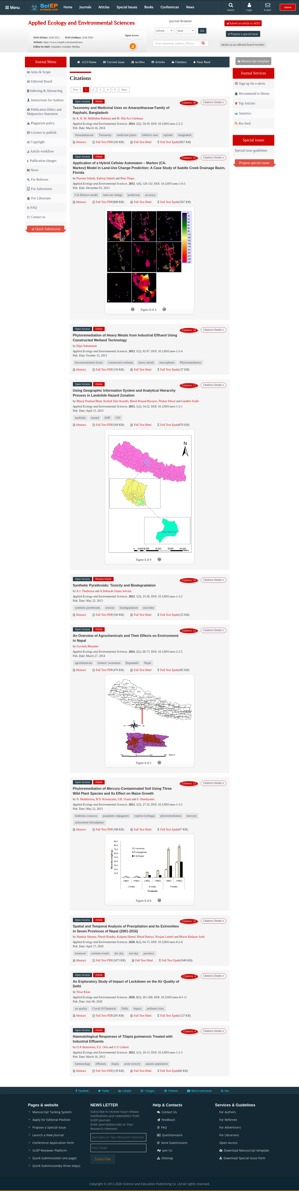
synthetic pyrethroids (87, 607)
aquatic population (157, 1063)
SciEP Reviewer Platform (49, 1150)
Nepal (147, 663)
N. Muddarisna (85, 799)
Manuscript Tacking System (52, 1112)
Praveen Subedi (86, 178)
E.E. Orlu (102, 1047)
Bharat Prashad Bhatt (89, 401)
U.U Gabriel (121, 1047)
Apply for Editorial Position (51, 1120)
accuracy (150, 195)
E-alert (267, 7)
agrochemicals (83, 663)
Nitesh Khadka (107, 936)
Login (249, 7)
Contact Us (167, 1112)
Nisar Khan (83, 992)
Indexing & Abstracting (44, 91)
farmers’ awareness (108, 663)
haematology (82, 1063)
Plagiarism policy (41, 123)
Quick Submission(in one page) (54, 1158)
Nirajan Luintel (164, 936)
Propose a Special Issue (49, 1127)
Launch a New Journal (48, 1135)
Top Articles (245, 103)
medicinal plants (126, 135)
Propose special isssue (254, 163)
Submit (287, 7)
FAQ (32, 207)
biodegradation (129, 607)
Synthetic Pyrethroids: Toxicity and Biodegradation (114, 585)
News (190, 7)
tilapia (115, 1063)
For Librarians (39, 198)
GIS (118, 417)
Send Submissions (172, 1143)
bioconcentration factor (89, 362)
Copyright (36, 142)
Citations (179, 62)
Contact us (36, 217)
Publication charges (41, 160)
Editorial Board (39, 81)
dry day (118, 953)
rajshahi (168, 135)
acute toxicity (132, 1063)
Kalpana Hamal (126, 936)
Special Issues (127, 7)
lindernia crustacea (86, 815)
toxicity (109, 607)
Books (148, 7)
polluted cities (155, 1008)
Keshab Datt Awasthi (116, 401)
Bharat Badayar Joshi (192, 936)
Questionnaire (169, 1135)
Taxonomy (105, 135)
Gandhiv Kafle (190, 401)
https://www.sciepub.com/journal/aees (62, 42)
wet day (133, 953)
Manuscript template (253, 61)
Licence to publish (41, 132)
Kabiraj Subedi (105, 178)
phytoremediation (170, 815)
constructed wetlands (120, 362)
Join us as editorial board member (242, 44)
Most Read (201, 62)
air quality (81, 1008)
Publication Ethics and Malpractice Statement (44, 112)
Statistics (243, 113)
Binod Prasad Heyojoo (143, 401)
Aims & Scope (39, 72)
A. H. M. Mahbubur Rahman (93, 118)
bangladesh (185, 135)
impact (137, 1008)
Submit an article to (243, 23)
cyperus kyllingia (144, 815)
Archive (138, 62)
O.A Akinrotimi (86, 1047)
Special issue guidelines (251, 150)
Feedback (166, 1120)
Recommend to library (252, 93)
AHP (107, 417)
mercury (192, 815)
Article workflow (40, 151)
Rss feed (243, 123)
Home (68, 7)
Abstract (79, 142)
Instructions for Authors (45, 100)
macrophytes (167, 362)
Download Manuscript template (244, 1150)
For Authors (227, 1112)
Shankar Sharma (86, 936)
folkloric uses (150, 135)
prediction (134, 195)
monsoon (80, 953)
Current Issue (113, 62)
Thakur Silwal (166, 401)
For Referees (37, 179)
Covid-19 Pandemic (104, 1008)
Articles (103, 7)
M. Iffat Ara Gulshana (130, 118)
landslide (80, 417)
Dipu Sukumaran (87, 346)
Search (230, 7)
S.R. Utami (124, 799)
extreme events (100, 953)
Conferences (169, 7)
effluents (101, 1063)
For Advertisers (39, 189)
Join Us (164, 1150)
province (149, 953)
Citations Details (213, 102)
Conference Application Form (53, 1143)
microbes (148, 607)
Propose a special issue (243, 34)
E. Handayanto (146, 799)
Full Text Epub (168, 142)
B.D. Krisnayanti (106, 799)
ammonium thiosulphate (89, 822)
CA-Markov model (86, 195)
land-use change (112, 195)
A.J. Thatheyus (85, 591)
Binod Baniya (145, 936)
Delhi (124, 1008)
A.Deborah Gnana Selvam (115, 591)
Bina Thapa (127, 178)
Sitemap (165, 1158)
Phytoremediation (190, 362)
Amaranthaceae (84, 135)
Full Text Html (140, 142)
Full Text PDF (102, 142)
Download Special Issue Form (242, 1158)
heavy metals (146, 362)
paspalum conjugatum (116, 815)
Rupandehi (132, 663)
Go (202, 30)
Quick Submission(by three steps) (56, 1166)
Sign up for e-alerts (250, 83)
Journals (85, 7)
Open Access (228, 1143)
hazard (95, 417)
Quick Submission (46, 229)
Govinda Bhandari (87, 646)
